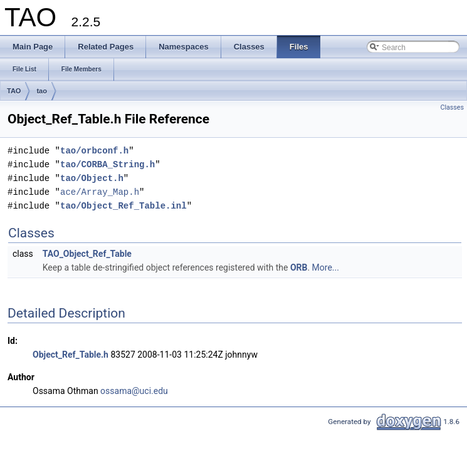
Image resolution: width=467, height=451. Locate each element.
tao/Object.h (91, 178)
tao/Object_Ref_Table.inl (123, 206)
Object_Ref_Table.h (70, 355)
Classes (452, 107)
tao (41, 91)
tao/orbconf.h (94, 151)
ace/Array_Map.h (99, 192)
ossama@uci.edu (134, 391)
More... (325, 267)
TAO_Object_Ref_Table (87, 254)
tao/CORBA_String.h (107, 164)
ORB (299, 267)
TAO (14, 91)
